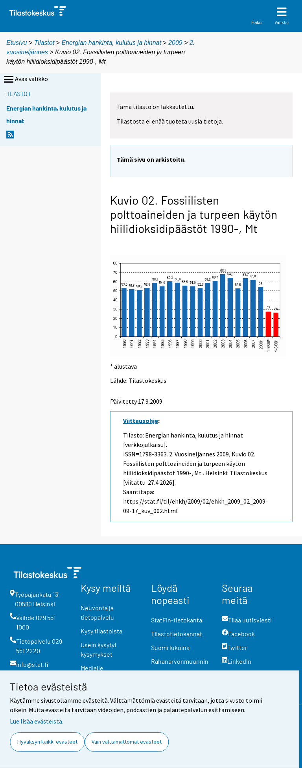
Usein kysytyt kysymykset (99, 649)
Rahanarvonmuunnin (179, 661)
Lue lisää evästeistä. (36, 721)
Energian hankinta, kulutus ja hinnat (111, 42)
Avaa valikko (25, 79)
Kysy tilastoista (101, 631)
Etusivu (16, 42)
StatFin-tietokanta (176, 620)
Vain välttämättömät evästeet (127, 741)
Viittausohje (140, 421)
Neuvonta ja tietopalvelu (97, 612)
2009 (175, 42)
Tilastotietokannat (176, 633)
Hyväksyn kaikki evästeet (47, 741)
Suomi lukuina (170, 647)
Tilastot (44, 42)
